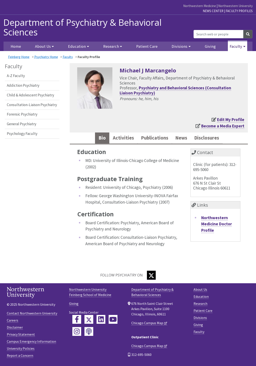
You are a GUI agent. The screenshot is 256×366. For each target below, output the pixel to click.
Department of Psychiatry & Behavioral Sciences (82, 27)
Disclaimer (15, 328)
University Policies (21, 349)
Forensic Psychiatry (22, 114)
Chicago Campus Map (147, 323)
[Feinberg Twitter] (88, 320)
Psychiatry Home (46, 57)
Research (200, 304)
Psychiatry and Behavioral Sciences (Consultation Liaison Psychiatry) (175, 90)
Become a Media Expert (222, 126)
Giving (210, 46)
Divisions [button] (179, 46)
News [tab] (182, 138)
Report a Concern (20, 356)
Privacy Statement (21, 335)
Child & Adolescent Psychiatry (30, 95)
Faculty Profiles (239, 11)
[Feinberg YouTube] (113, 320)
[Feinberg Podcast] (88, 332)
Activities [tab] (119, 138)
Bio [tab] (97, 138)
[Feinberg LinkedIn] (101, 320)
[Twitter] (151, 275)
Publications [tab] (153, 138)
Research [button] (111, 46)
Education (201, 297)
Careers (12, 321)
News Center (213, 11)
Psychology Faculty (22, 133)
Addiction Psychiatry (23, 85)
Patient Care (146, 46)
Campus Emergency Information (31, 342)
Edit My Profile (230, 119)
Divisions (200, 318)
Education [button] (77, 46)
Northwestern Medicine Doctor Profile (216, 225)
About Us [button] (43, 46)
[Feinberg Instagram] (76, 332)
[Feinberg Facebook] (76, 320)
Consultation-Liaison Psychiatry (32, 104)
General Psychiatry (21, 123)
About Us (200, 290)
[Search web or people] (218, 34)
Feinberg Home (18, 57)
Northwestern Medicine (199, 6)
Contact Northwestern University (32, 314)
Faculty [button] (236, 46)
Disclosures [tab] (210, 138)
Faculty (68, 57)
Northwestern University (235, 6)
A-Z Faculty (16, 75)
